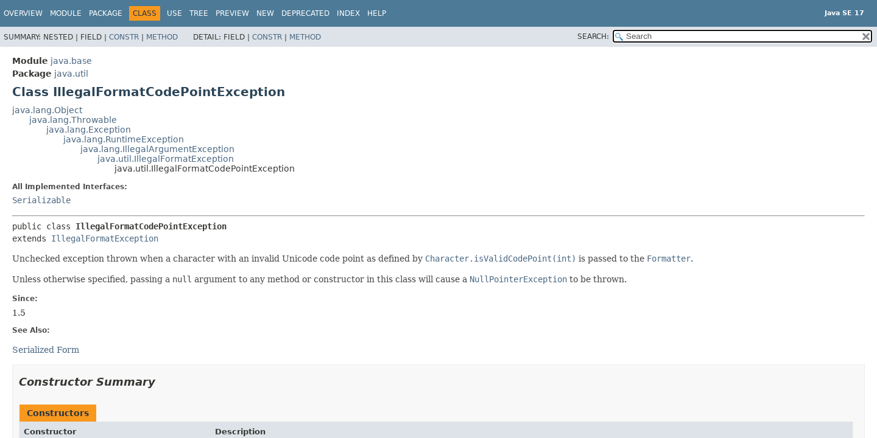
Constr (124, 37)
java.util (71, 73)
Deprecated (305, 13)
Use (174, 13)
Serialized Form (45, 350)
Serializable (41, 200)
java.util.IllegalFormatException (165, 159)
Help (376, 13)
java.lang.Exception (88, 129)
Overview (23, 13)
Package (105, 13)
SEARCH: (593, 36)
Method (162, 37)
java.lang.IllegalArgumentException (157, 149)
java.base (71, 61)
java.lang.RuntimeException (123, 139)
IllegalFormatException (104, 238)
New (265, 13)
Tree (198, 13)
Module (66, 13)
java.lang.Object (47, 110)
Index (348, 13)
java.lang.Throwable (73, 120)
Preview (232, 13)
